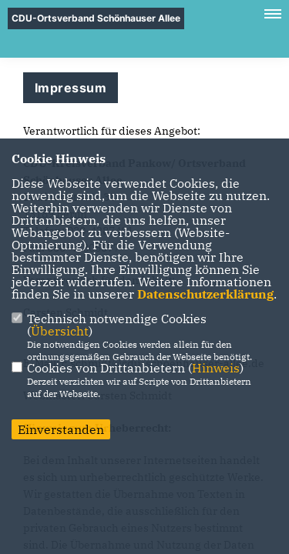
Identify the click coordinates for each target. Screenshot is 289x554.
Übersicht (60, 331)
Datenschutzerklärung (205, 294)
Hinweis (216, 367)
